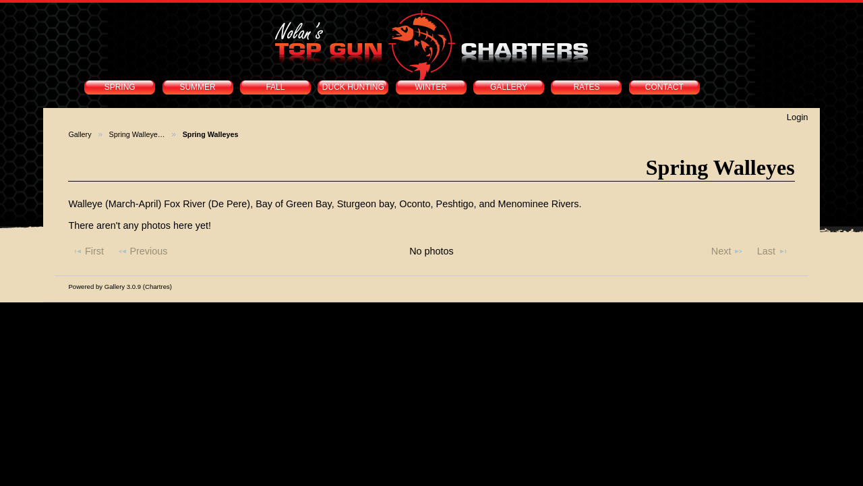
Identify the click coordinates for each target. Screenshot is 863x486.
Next (727, 251)
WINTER (431, 87)
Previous (142, 251)
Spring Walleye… (137, 134)
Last (772, 251)
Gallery (79, 134)
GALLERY (508, 87)
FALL (275, 87)
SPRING (120, 87)
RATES (586, 87)
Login (797, 117)
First (88, 251)
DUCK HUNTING (353, 87)
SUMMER (197, 87)
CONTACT (664, 87)
